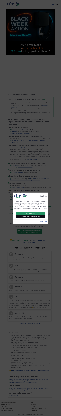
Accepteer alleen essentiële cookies (30, 216)
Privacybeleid (43, 221)
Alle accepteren (30, 213)
